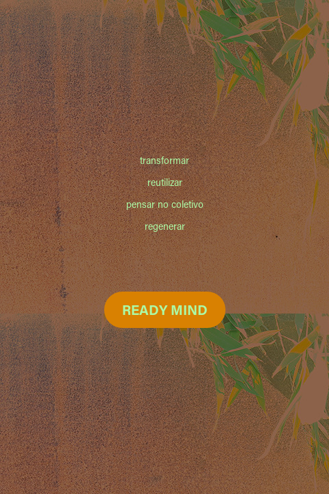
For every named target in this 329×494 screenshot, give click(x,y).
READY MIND (165, 309)
